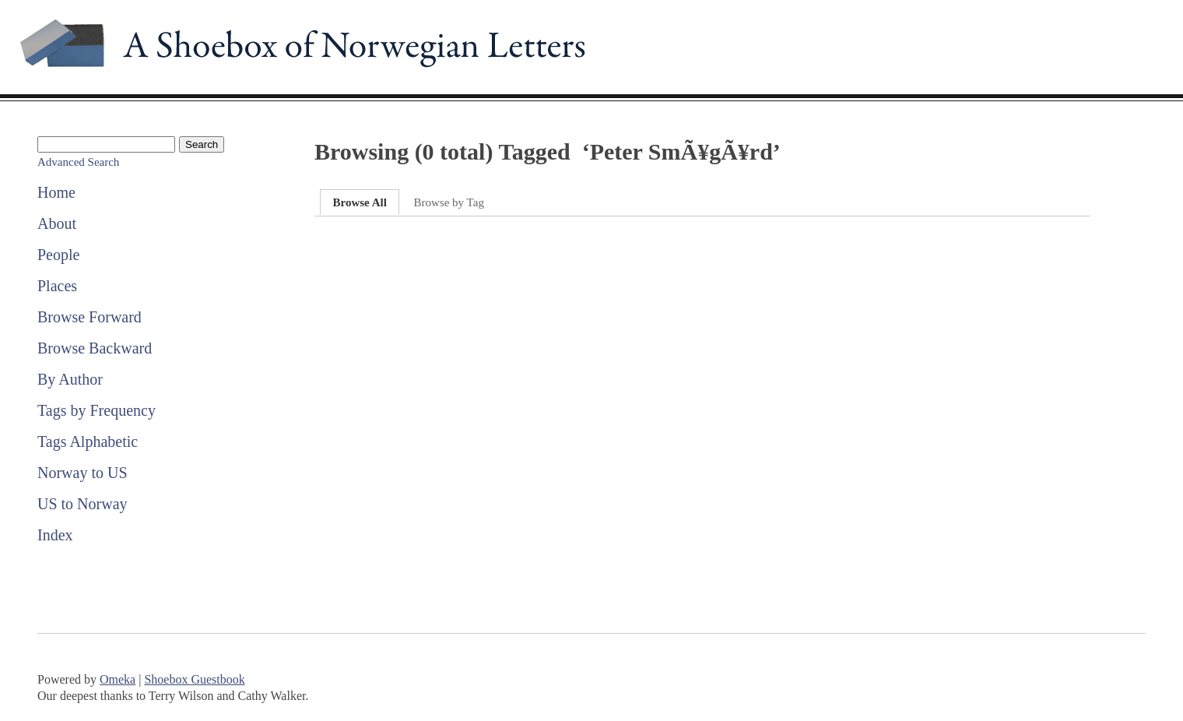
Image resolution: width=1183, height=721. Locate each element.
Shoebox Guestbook (194, 679)
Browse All (359, 202)
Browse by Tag (449, 202)
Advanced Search (78, 162)
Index (55, 535)
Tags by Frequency (96, 410)
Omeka (117, 679)
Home (56, 192)
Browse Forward (89, 317)
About (56, 223)
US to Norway (82, 504)
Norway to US (82, 472)
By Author (70, 379)
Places (57, 286)
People (58, 254)
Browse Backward (94, 348)
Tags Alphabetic (87, 441)
